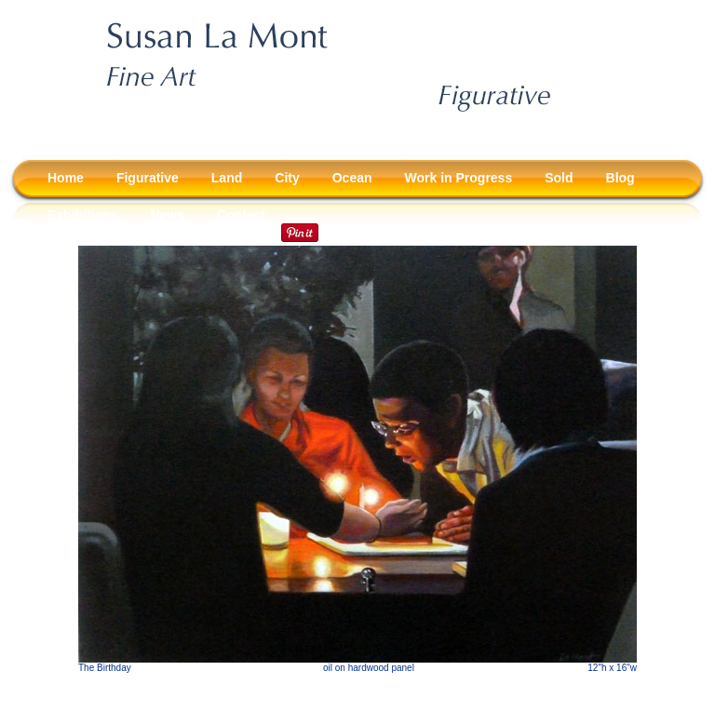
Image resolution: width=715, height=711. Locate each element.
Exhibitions (82, 215)
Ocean (352, 177)
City (287, 177)
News (167, 215)
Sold (559, 177)
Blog (620, 177)
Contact (241, 215)
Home (65, 177)
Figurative (147, 177)
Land (226, 177)
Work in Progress (459, 177)
